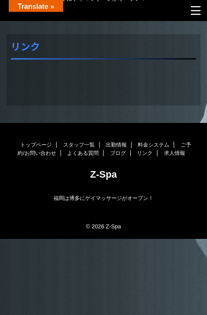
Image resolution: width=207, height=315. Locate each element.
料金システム (153, 145)
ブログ (118, 153)
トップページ (36, 145)
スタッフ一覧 (79, 145)
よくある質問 (83, 153)
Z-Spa (103, 174)
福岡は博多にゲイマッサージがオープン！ (103, 198)
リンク (145, 153)
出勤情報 (116, 145)
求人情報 (174, 153)
